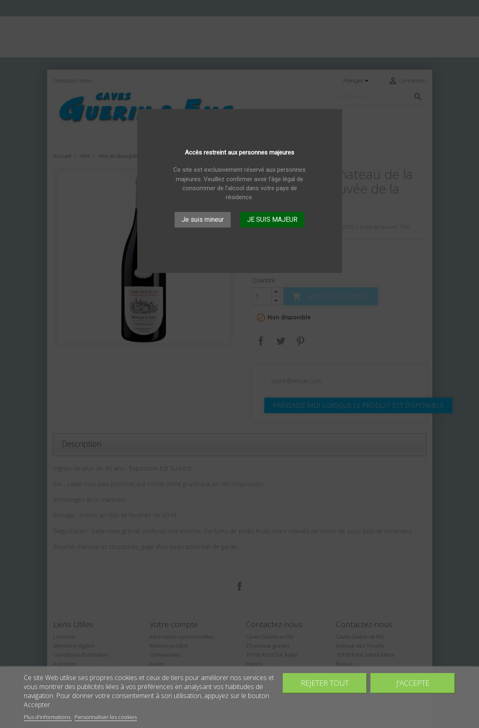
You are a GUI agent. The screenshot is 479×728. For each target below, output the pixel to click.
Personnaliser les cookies (106, 717)
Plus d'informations (48, 717)
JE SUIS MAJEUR (272, 219)
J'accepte (412, 683)
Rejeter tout (325, 683)
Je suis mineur (203, 219)
